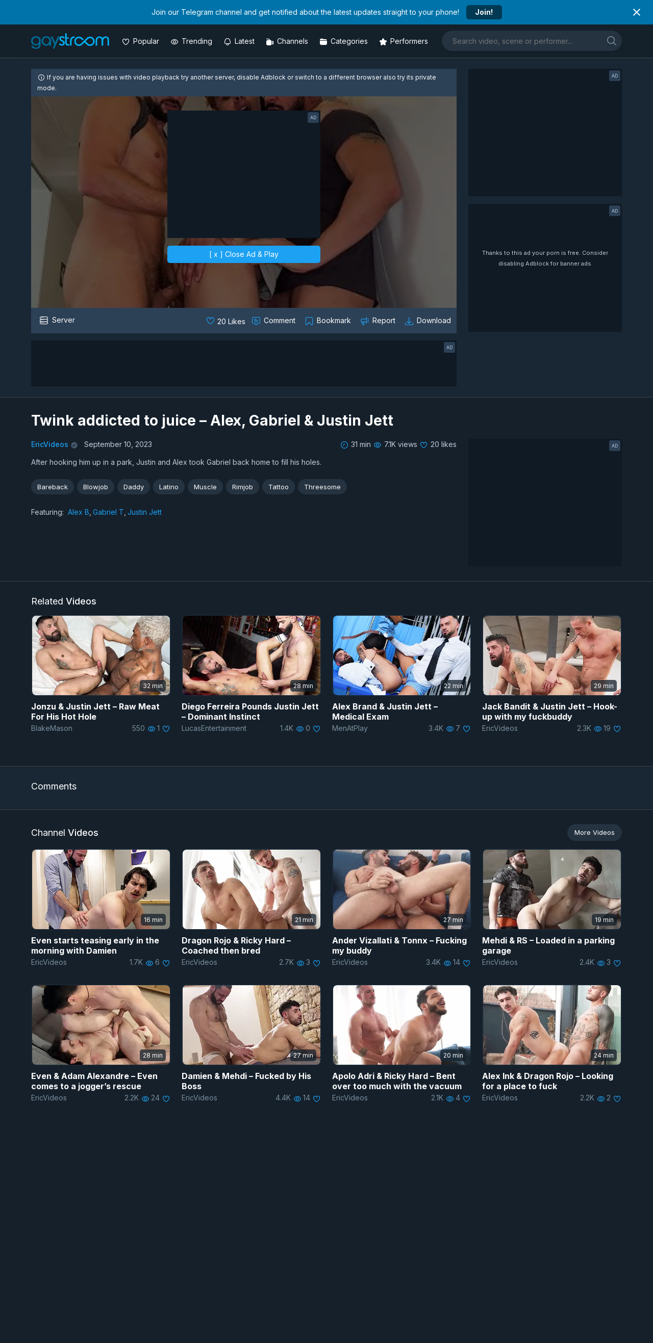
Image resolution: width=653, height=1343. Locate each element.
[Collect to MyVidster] (329, 320)
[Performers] (404, 41)
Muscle (205, 487)
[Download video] (429, 320)
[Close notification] (637, 12)
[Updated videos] (240, 41)
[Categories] (344, 41)
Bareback (52, 487)
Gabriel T (108, 512)
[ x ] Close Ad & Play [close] (244, 254)
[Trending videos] (192, 41)
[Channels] (288, 41)
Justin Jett (145, 512)
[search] (611, 40)
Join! (484, 12)
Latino (169, 487)
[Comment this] (274, 320)
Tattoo (278, 487)
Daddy (133, 487)
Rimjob (242, 487)
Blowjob (95, 487)
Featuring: (47, 512)
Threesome (322, 487)
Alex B (78, 512)
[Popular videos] (141, 41)
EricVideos (49, 444)
